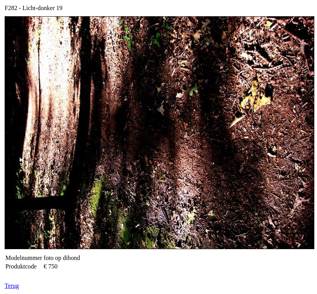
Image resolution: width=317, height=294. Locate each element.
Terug (12, 285)
